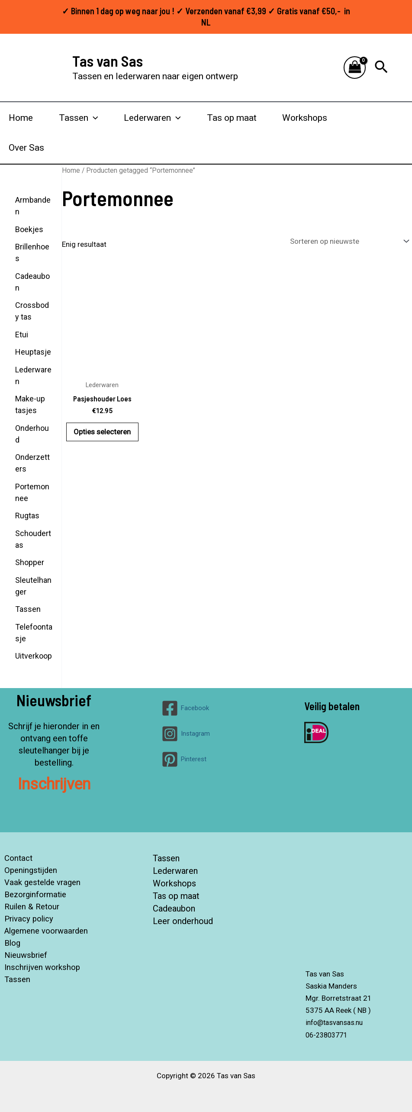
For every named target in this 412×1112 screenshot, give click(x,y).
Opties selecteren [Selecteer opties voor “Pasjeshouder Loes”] (102, 432)
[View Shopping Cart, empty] (355, 67)
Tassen (166, 858)
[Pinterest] (184, 759)
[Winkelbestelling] (349, 241)
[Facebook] (185, 708)
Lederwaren (175, 870)
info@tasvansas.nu (337, 1022)
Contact (15, 858)
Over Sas (26, 147)
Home (21, 118)
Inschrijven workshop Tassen (40, 973)
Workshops (304, 118)
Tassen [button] (78, 118)
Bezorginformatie (34, 894)
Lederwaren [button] (152, 118)
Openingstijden (28, 870)
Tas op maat (232, 118)
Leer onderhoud (183, 919)
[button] (381, 67)
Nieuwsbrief (23, 955)
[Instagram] (185, 734)
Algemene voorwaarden (45, 931)
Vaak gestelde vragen (41, 882)
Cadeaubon (174, 907)
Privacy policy (26, 919)
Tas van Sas (107, 61)
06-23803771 (328, 1034)
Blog (9, 943)
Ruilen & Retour (29, 907)
